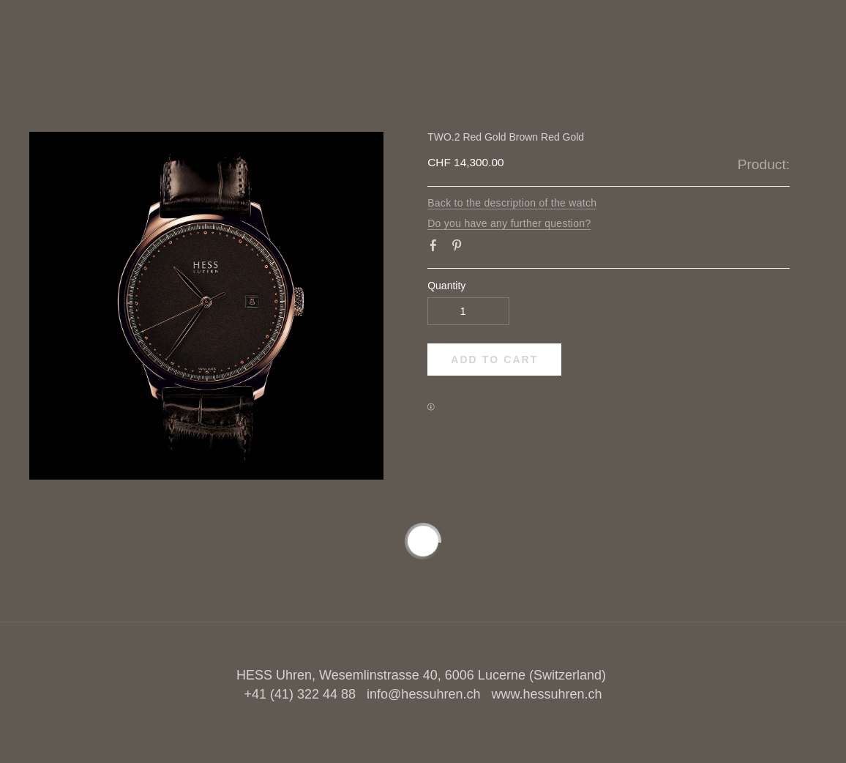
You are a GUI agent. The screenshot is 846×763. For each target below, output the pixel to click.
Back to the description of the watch (511, 203)
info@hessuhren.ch (423, 694)
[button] (494, 359)
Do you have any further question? (509, 223)
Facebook (436, 248)
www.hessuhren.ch (546, 694)
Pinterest (459, 248)
